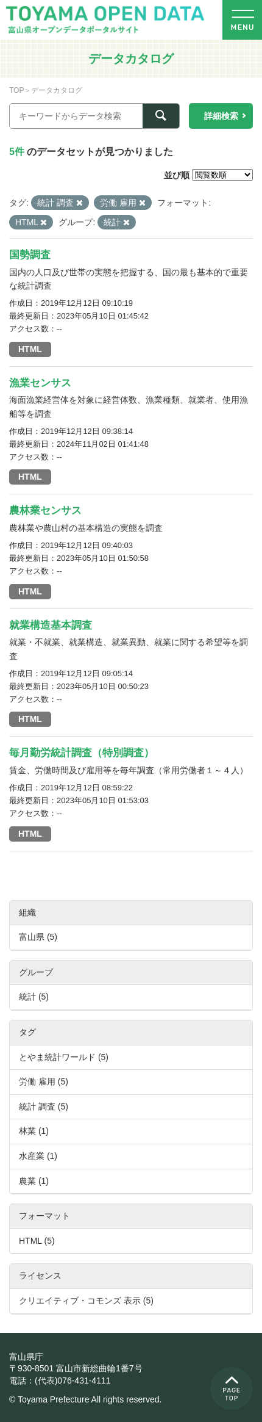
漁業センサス (40, 383)
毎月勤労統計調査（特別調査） (81, 753)
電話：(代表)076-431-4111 (60, 1380)
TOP (16, 90)
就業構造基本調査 (50, 625)
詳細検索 (221, 116)
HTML (30, 349)
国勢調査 (30, 255)
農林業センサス (45, 510)
